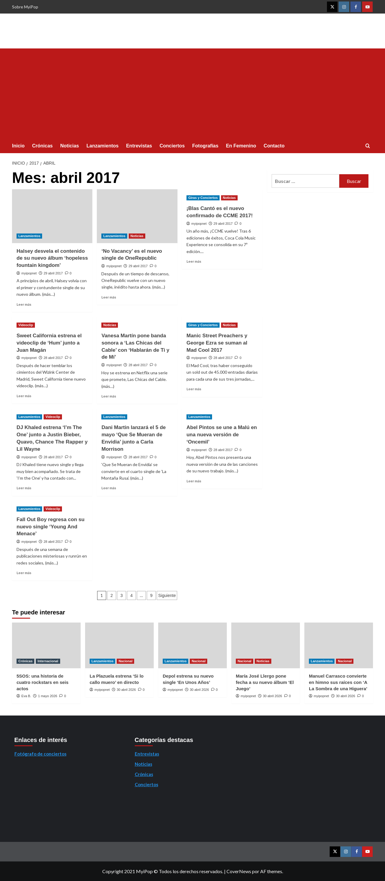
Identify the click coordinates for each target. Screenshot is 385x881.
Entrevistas (139, 145)
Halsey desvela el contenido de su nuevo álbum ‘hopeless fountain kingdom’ (52, 258)
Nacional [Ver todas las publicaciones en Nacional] (125, 661)
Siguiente (167, 595)
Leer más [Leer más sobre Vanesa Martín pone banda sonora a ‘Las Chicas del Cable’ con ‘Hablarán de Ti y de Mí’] (108, 396)
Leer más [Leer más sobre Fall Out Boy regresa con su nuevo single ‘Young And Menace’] (24, 572)
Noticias (69, 145)
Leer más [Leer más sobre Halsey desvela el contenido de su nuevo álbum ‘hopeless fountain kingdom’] (24, 304)
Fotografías (205, 145)
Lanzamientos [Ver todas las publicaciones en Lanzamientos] (29, 236)
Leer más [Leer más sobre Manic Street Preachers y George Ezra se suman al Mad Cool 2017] (193, 389)
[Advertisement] (192, 93)
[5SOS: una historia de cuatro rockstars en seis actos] (46, 645)
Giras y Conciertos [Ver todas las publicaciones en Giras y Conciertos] (203, 197)
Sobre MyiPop (25, 6)
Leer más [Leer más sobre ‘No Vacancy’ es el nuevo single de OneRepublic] (108, 297)
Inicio (18, 145)
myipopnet (29, 273)
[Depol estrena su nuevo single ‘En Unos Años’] (192, 645)
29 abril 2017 (53, 273)
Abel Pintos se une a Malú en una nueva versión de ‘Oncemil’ (221, 435)
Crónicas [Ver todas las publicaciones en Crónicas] (25, 661)
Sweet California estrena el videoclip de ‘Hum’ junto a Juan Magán (49, 343)
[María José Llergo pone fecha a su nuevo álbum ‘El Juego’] (265, 645)
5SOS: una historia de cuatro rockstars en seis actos (43, 682)
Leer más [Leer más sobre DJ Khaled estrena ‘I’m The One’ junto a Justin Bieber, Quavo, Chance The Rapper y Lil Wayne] (24, 488)
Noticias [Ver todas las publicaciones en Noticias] (137, 236)
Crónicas (42, 145)
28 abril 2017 (53, 358)
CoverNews (238, 871)
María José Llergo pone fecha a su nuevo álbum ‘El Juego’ (265, 682)
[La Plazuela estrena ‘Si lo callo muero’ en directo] (119, 645)
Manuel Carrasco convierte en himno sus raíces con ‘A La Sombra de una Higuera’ (338, 682)
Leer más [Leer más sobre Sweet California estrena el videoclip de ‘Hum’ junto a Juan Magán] (24, 396)
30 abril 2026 (126, 689)
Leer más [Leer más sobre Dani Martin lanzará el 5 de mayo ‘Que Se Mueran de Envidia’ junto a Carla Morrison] (108, 488)
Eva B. (26, 696)
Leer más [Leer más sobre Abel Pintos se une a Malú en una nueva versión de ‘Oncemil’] (193, 481)
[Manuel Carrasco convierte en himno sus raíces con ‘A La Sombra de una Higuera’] (338, 645)
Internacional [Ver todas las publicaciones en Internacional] (48, 661)
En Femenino (241, 145)
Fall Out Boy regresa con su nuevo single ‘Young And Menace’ (51, 527)
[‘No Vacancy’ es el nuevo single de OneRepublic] (137, 216)
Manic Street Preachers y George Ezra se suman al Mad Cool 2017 (216, 343)
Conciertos (172, 145)
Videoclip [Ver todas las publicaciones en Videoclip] (25, 325)
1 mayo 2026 (47, 696)
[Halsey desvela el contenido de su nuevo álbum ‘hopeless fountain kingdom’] (52, 216)
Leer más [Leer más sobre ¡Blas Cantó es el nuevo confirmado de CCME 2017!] (193, 261)
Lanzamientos (103, 145)
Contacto (274, 145)
